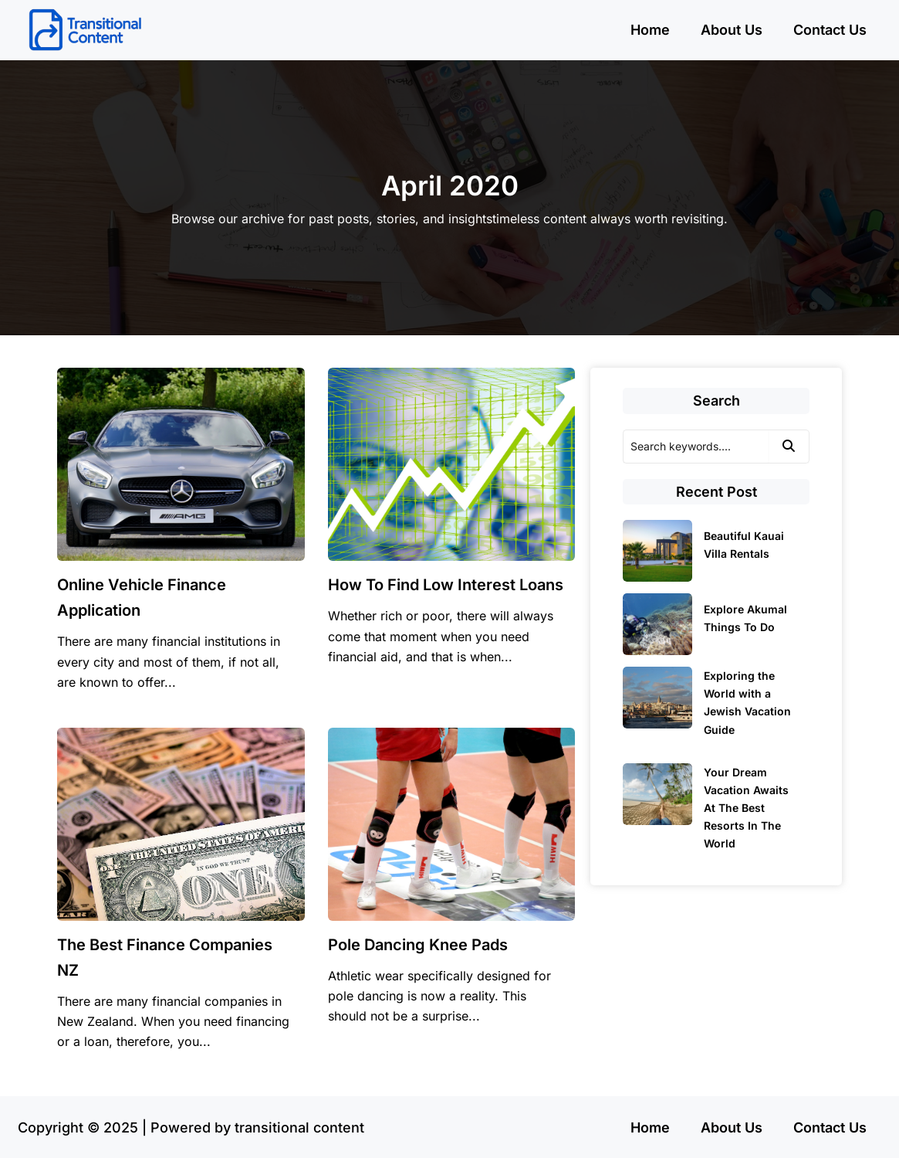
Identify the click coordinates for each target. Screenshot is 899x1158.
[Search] (696, 447)
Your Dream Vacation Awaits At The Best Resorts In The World (746, 808)
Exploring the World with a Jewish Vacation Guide (747, 702)
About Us (731, 30)
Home (650, 30)
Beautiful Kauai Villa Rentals (744, 544)
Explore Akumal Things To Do (745, 618)
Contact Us (830, 30)
